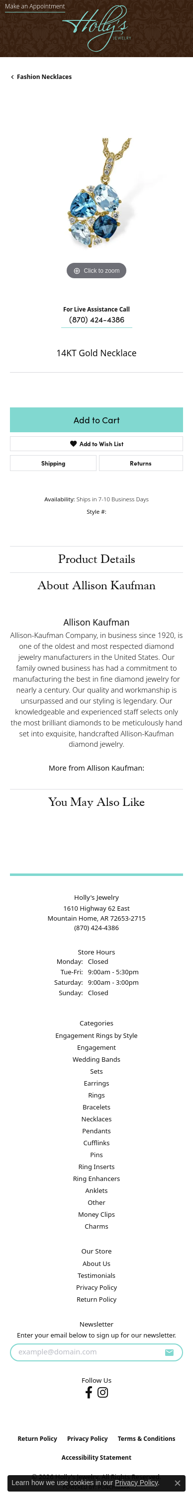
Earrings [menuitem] (96, 1083)
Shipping (53, 463)
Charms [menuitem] (96, 1226)
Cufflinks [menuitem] (96, 1142)
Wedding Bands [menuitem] (96, 1059)
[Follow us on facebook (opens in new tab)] (89, 1393)
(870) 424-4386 (96, 319)
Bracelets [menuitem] (96, 1107)
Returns (141, 463)
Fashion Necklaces (44, 77)
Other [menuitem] (96, 1202)
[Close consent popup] (178, 1483)
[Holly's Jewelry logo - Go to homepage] (96, 28)
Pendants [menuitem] (96, 1130)
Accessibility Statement (96, 1457)
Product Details (96, 559)
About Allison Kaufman (96, 585)
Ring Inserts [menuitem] (96, 1166)
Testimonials (96, 1275)
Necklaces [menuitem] (97, 1118)
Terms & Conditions (147, 1438)
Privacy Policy (96, 1287)
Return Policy (96, 1299)
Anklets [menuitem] (97, 1190)
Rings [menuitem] (96, 1095)
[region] (96, 195)
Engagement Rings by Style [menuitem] (96, 1035)
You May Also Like (96, 802)
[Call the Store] (96, 927)
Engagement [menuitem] (96, 1047)
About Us (96, 1263)
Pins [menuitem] (96, 1154)
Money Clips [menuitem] (96, 1214)
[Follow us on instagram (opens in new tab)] (102, 1393)
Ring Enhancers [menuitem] (96, 1178)
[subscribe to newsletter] (169, 1352)
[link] (35, 6)
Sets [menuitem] (96, 1071)
